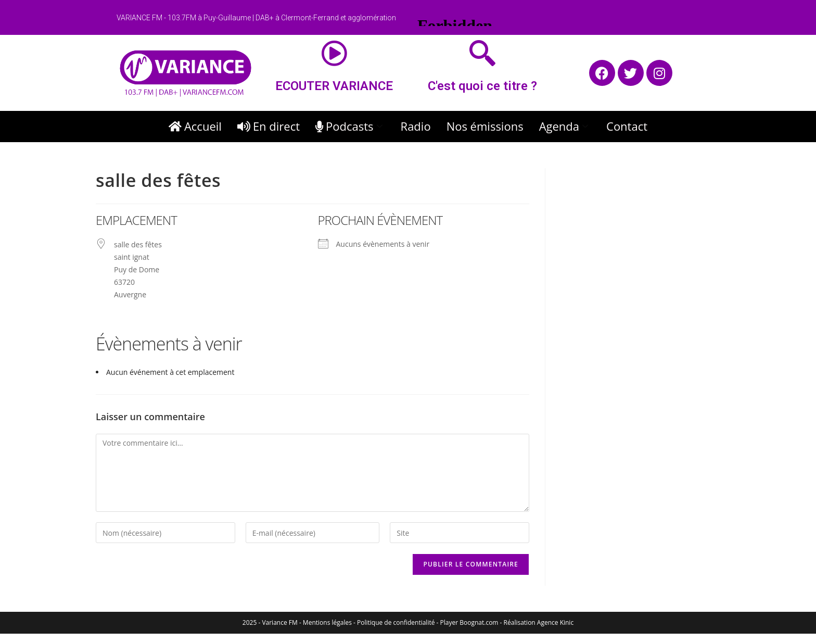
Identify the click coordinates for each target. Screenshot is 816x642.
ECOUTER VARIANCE (334, 86)
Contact (626, 126)
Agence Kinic (555, 622)
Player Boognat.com (469, 622)
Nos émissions (485, 126)
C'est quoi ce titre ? (482, 86)
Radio (416, 126)
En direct (268, 126)
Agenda (565, 126)
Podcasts (350, 126)
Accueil (195, 126)
